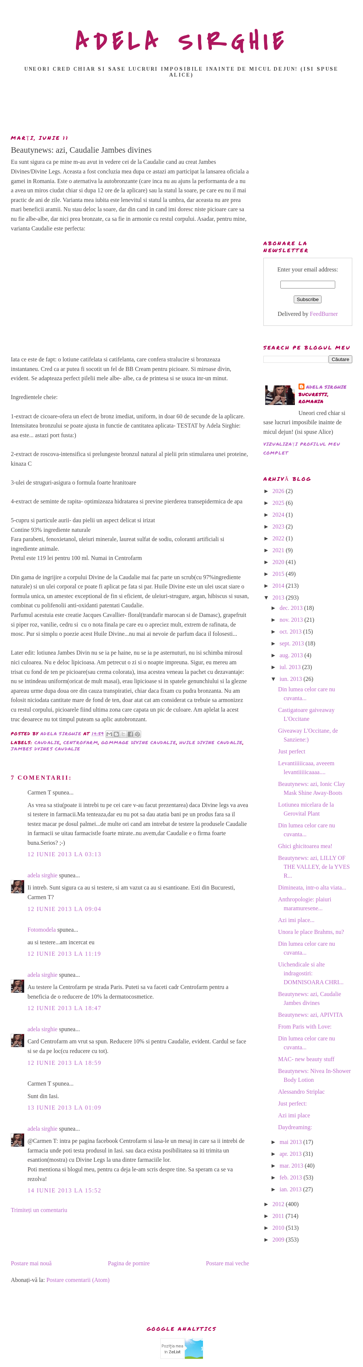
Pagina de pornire (129, 1263)
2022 (279, 538)
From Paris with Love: (305, 1026)
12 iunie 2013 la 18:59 (64, 1063)
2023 (279, 526)
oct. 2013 (291, 631)
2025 (279, 503)
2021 (279, 550)
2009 (279, 1239)
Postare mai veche (227, 1263)
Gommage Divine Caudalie (138, 742)
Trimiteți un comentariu (39, 1210)
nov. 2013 (292, 620)
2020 (279, 562)
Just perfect (291, 751)
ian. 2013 (291, 1189)
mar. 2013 (292, 1165)
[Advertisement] (183, 108)
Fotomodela (41, 929)
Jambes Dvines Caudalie (45, 749)
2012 (279, 1204)
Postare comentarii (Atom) (78, 1280)
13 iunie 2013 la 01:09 (64, 1107)
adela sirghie (42, 875)
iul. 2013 (291, 667)
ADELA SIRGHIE (181, 42)
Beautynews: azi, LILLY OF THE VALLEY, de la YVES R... (314, 867)
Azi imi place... (296, 920)
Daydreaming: (295, 1127)
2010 (279, 1228)
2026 (279, 491)
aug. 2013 (292, 655)
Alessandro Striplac (301, 1091)
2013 (279, 597)
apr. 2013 (291, 1154)
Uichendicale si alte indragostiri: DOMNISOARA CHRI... (311, 973)
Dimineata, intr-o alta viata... (312, 887)
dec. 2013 (292, 608)
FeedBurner (324, 314)
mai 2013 (291, 1142)
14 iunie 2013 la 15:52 (64, 1190)
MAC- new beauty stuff (306, 1059)
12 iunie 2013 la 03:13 (64, 854)
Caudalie (47, 742)
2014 (279, 586)
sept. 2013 (293, 643)
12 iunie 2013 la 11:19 (64, 954)
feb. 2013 (291, 1177)
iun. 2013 (291, 679)
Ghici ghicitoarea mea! (305, 846)
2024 (279, 515)
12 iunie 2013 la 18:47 (64, 1008)
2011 (279, 1216)
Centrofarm (80, 742)
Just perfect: (292, 1103)
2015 (279, 574)
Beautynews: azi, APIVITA (310, 1015)
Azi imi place (294, 1115)
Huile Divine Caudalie (211, 742)
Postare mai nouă (31, 1263)
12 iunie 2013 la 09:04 (64, 909)
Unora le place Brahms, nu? (311, 932)
